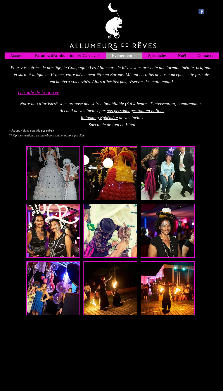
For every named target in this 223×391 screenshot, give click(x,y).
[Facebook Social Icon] (201, 11)
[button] (53, 173)
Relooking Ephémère (99, 117)
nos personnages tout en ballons (135, 110)
